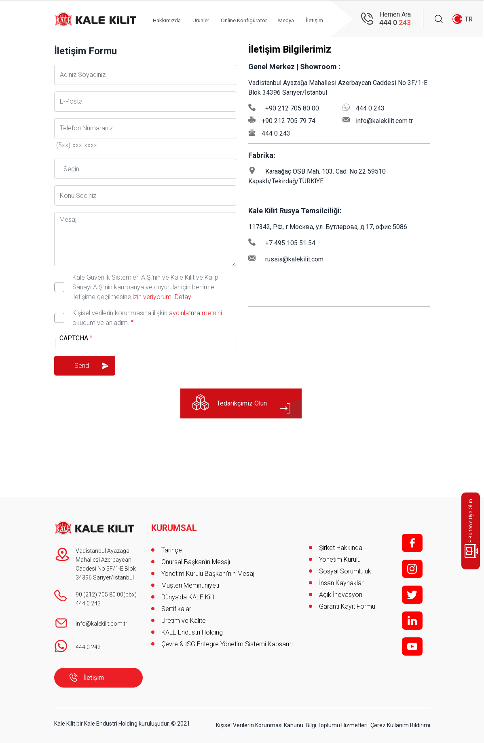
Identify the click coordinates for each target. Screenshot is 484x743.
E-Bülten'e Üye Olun (472, 528)
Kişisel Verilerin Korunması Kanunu (259, 723)
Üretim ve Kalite (183, 618)
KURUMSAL (174, 526)
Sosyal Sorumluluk (345, 571)
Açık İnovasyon (340, 595)
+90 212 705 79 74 (288, 121)
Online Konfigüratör (254, 19)
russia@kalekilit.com (294, 259)
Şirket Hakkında (340, 548)
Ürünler (207, 19)
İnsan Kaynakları (342, 583)
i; (412, 569)
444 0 (395, 22)
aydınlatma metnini (195, 313)
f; (412, 543)
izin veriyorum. (153, 297)
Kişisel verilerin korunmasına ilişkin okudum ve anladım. (147, 318)
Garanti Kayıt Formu (348, 606)
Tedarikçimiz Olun (244, 404)
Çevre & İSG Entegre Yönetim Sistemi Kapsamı (227, 641)
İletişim (93, 677)
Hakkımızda (171, 19)
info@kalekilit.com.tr (384, 121)
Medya (299, 19)
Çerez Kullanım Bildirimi (400, 723)
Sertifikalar (176, 606)
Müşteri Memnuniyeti (190, 583)
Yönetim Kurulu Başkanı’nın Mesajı (208, 571)
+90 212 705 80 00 (292, 108)
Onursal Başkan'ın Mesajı (195, 559)
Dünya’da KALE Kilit (188, 595)
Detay (182, 297)
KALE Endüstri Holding (192, 630)
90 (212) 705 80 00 (99, 594)
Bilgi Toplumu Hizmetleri (337, 723)
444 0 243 (276, 133)
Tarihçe (171, 548)
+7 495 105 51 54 (290, 243)
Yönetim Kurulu (340, 559)
